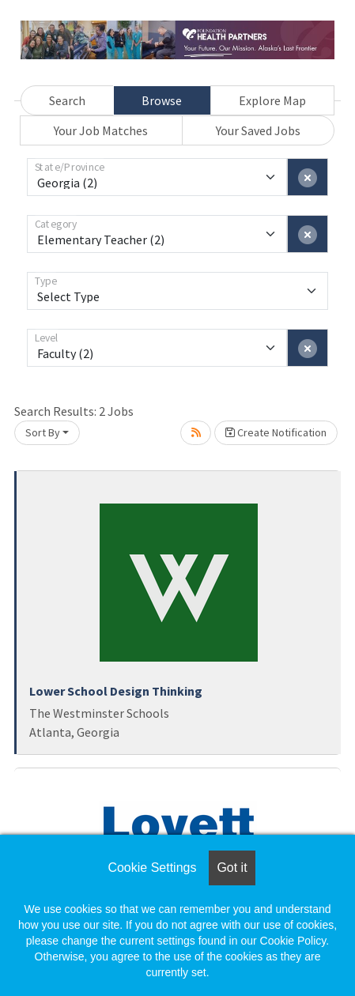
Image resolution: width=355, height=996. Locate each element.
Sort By (42, 432)
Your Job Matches (101, 130)
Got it (232, 867)
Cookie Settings (152, 867)
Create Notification (276, 432)
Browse (162, 100)
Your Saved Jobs (258, 130)
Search (67, 100)
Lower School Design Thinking (115, 691)
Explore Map (272, 100)
